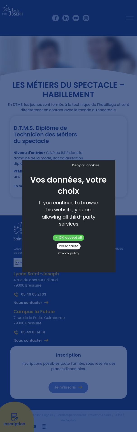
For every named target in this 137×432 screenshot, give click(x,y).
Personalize (68, 246)
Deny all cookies (86, 165)
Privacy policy (68, 253)
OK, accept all (68, 237)
